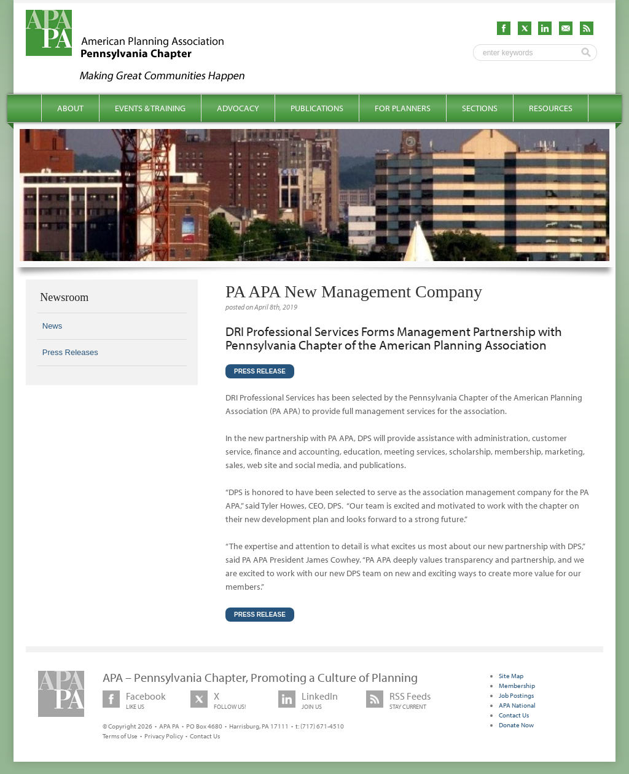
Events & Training (150, 108)
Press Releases (70, 352)
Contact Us (205, 736)
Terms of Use (120, 736)
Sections (480, 108)
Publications (317, 108)
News (52, 325)
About (70, 108)
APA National (517, 705)
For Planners (403, 108)
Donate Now (516, 725)
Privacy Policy (163, 736)
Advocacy (238, 108)
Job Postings (516, 695)
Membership (517, 685)
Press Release (260, 371)
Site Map (511, 675)
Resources (550, 108)
